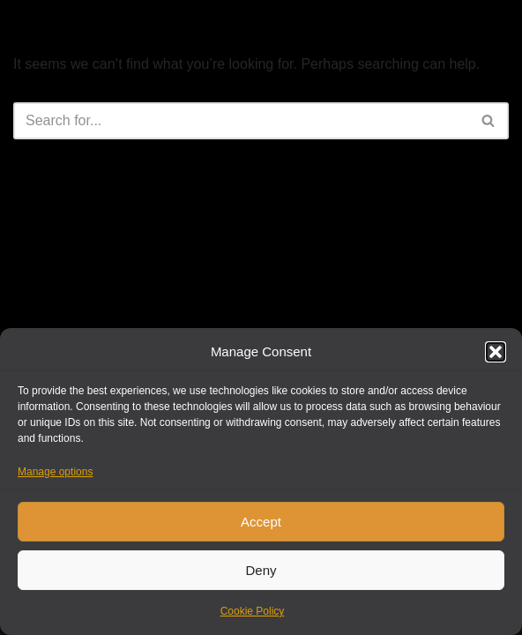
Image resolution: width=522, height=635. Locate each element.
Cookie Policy (252, 611)
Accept (261, 521)
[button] (495, 352)
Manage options (55, 472)
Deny (260, 570)
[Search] (241, 120)
